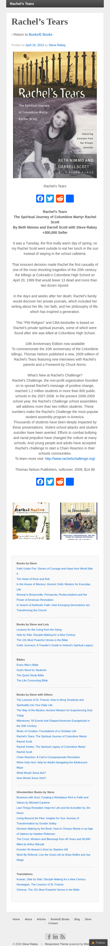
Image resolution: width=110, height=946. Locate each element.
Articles (41, 919)
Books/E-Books (41, 34)
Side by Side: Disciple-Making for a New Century (46, 634)
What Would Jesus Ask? (31, 772)
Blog (77, 919)
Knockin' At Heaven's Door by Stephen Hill (42, 849)
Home (16, 919)
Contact (53, 923)
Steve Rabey (57, 45)
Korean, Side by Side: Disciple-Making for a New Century (51, 879)
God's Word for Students (31, 670)
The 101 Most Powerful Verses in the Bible (42, 640)
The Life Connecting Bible (32, 680)
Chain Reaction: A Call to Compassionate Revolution (48, 757)
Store (88, 919)
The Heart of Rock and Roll (33, 578)
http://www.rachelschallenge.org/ (70, 459)
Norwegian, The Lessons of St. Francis (40, 884)
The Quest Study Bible (30, 675)
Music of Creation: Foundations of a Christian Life (46, 731)
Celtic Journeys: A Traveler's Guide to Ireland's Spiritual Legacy (55, 645)
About (28, 919)
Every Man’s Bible (27, 664)
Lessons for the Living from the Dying (39, 629)
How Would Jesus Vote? (31, 778)
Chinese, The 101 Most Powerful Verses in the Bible (48, 889)
